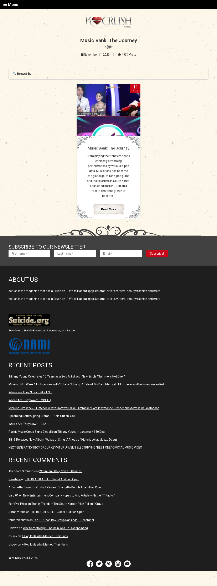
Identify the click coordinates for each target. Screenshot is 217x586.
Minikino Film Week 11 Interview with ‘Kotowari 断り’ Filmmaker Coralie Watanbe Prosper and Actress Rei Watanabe (84, 408)
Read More (108, 209)
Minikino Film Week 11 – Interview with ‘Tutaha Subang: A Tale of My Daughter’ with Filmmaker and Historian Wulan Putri (87, 384)
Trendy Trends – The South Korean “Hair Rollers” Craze (67, 503)
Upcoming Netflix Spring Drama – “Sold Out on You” (42, 416)
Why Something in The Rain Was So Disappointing (55, 528)
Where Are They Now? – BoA (27, 423)
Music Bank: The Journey (108, 148)
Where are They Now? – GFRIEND (30, 392)
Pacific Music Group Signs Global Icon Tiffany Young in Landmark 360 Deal (57, 431)
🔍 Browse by (22, 73)
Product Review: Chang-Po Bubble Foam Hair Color (69, 487)
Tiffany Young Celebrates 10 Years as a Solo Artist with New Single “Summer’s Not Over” (67, 376)
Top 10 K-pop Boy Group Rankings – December (63, 520)
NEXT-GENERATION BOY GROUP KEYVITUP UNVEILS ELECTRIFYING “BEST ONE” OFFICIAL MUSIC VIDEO (75, 447)
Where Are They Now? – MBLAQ (30, 400)
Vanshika (15, 479)
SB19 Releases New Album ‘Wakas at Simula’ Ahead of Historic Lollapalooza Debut (63, 439)
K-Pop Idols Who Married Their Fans (45, 536)
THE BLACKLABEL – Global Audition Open (52, 479)
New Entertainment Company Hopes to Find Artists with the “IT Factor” (69, 495)
